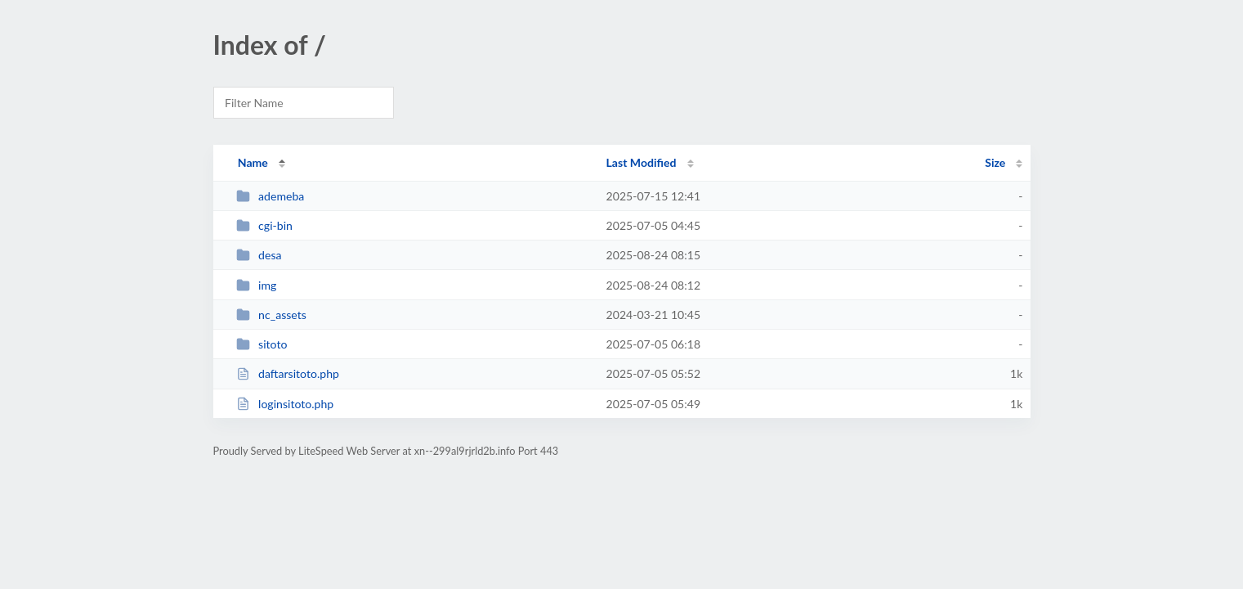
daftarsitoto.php (287, 373)
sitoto (262, 344)
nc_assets (271, 314)
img (256, 285)
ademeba (270, 196)
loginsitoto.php (285, 404)
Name (253, 162)
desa (259, 255)
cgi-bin (264, 225)
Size (995, 162)
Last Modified (641, 162)
